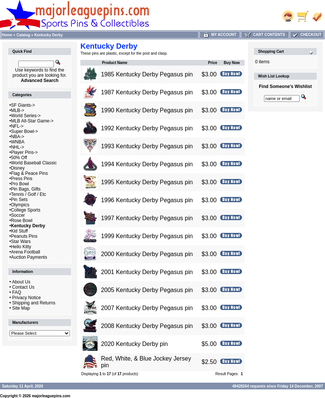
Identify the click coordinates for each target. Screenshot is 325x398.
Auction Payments (29, 257)
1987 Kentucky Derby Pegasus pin (147, 92)
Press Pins (21, 178)
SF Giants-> (23, 105)
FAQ (16, 292)
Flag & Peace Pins (29, 173)
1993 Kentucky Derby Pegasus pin (147, 146)
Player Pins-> (24, 152)
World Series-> (25, 115)
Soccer (18, 215)
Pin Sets (19, 199)
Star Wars (21, 241)
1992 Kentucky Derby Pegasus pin (147, 128)
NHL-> (17, 147)
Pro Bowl (20, 183)
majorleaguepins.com (51, 396)
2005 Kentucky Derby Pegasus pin (147, 290)
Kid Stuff (19, 231)
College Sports (25, 210)
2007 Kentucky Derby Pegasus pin (147, 308)
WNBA (17, 142)
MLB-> (17, 110)
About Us (21, 282)
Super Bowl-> (24, 131)
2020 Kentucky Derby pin (134, 344)
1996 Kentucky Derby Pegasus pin (147, 200)
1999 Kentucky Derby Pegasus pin (147, 236)
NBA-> (17, 136)
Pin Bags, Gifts (25, 189)
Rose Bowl (21, 220)
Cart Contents (265, 35)
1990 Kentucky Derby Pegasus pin (147, 110)
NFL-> (17, 126)
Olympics (20, 204)
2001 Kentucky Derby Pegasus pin (147, 272)
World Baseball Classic (34, 162)
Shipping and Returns (33, 303)
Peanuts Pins (24, 236)
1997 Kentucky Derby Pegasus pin (147, 218)
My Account (219, 35)
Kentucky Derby (48, 35)
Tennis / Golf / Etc (28, 194)
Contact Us (23, 287)
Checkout (306, 35)
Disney (18, 168)
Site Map (21, 308)
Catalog (23, 35)
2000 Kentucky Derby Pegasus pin (147, 254)
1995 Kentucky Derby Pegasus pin (147, 182)
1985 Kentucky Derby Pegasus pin (147, 74)
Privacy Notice (26, 297)
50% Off (19, 157)
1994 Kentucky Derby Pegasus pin (147, 164)
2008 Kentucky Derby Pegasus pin (147, 326)
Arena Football (25, 252)
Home (7, 35)
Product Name (115, 63)
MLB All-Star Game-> (32, 121)
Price (212, 63)
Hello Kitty (21, 246)
